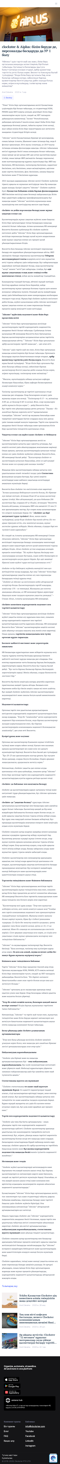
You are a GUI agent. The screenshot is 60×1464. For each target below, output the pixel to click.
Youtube (29, 1431)
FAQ (6, 1436)
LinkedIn (29, 1441)
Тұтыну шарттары (9, 1455)
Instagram (30, 1445)
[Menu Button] (56, 3)
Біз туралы (9, 1426)
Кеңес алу (9, 1441)
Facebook (30, 1436)
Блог (6, 1431)
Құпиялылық (7, 1458)
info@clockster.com (35, 1426)
